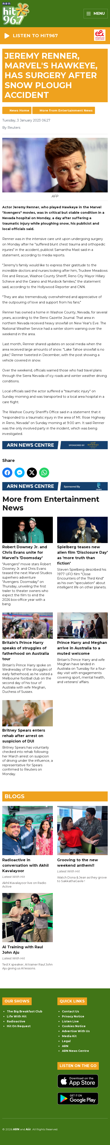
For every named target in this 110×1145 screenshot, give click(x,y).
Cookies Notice (74, 1026)
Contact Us (70, 1011)
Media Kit (69, 1036)
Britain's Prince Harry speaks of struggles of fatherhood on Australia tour (27, 636)
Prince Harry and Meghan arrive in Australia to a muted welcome (82, 634)
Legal (66, 1041)
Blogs (14, 796)
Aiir (28, 1129)
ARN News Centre (75, 1051)
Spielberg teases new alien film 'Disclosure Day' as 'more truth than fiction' (82, 541)
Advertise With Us (76, 1031)
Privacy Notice (73, 1016)
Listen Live (70, 1021)
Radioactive (16, 1021)
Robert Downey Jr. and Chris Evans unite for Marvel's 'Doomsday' (27, 538)
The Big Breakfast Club (24, 1011)
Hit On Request (19, 1026)
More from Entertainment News (66, 110)
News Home (19, 110)
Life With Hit (16, 1016)
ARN (65, 1046)
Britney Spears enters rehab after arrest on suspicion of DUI (27, 721)
